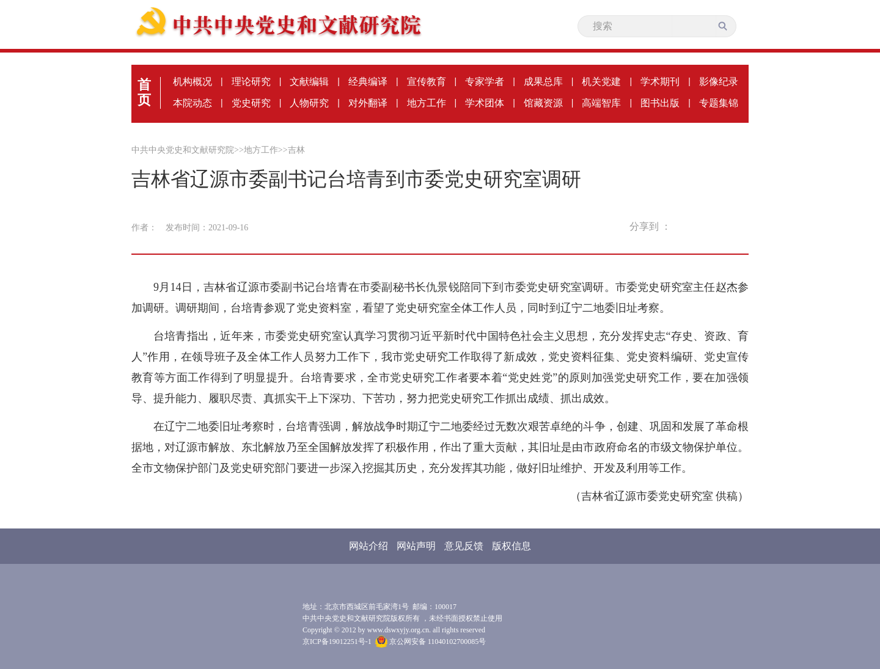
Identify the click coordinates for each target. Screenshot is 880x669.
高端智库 (601, 103)
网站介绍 (368, 546)
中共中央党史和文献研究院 (182, 150)
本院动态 (192, 103)
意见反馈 (463, 546)
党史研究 (251, 103)
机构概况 (192, 81)
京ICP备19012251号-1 (337, 641)
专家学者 (484, 81)
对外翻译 (367, 103)
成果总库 (543, 81)
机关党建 (601, 81)
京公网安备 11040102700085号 (430, 641)
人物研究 (309, 103)
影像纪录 (718, 81)
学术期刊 (660, 81)
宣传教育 (426, 81)
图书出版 (660, 103)
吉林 (296, 150)
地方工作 (426, 103)
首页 (144, 92)
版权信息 (511, 546)
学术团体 (484, 103)
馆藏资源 (543, 103)
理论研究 (251, 81)
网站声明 (416, 546)
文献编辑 (309, 81)
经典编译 (367, 81)
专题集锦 (718, 103)
